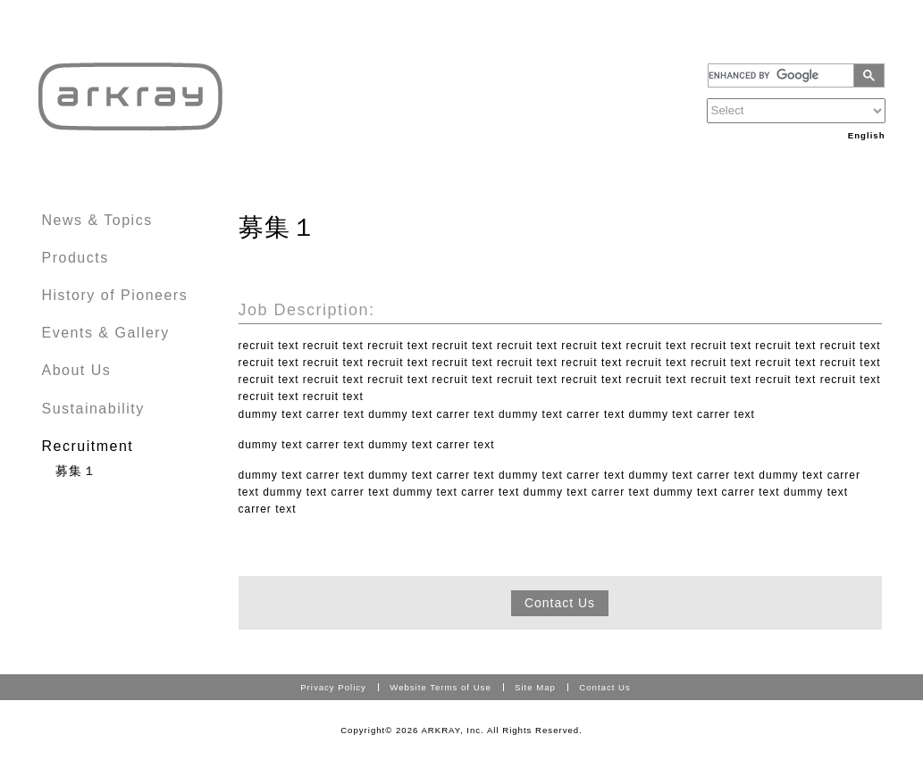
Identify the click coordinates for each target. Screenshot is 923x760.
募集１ (76, 471)
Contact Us (559, 603)
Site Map (535, 687)
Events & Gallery (106, 332)
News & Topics (97, 220)
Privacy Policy (333, 687)
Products (75, 257)
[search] (784, 75)
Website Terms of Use (440, 687)
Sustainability (93, 408)
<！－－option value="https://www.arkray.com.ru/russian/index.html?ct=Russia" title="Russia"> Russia (796, 110)
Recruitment (88, 446)
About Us (77, 370)
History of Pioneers (115, 295)
